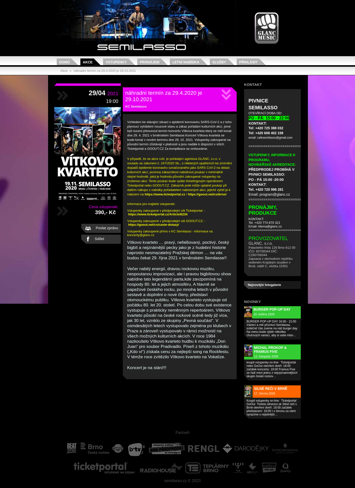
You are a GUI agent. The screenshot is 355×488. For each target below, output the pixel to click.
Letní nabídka (185, 62)
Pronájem (149, 62)
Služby (219, 62)
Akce (88, 62)
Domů (64, 62)
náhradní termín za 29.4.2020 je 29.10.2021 (104, 71)
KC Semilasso (136, 106)
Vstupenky (116, 62)
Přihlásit (248, 62)
